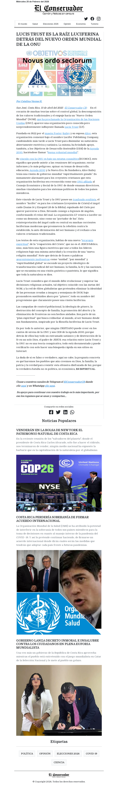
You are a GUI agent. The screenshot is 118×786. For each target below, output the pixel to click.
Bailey (66, 133)
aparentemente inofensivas (33, 259)
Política (27, 753)
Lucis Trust (72, 127)
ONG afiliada (84, 181)
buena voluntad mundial (62, 152)
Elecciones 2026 (68, 753)
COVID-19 (91, 753)
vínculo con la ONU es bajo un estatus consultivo (49, 159)
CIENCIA (59, 762)
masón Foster (53, 133)
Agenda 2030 (37, 170)
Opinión (45, 753)
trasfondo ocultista (84, 199)
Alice (88, 133)
